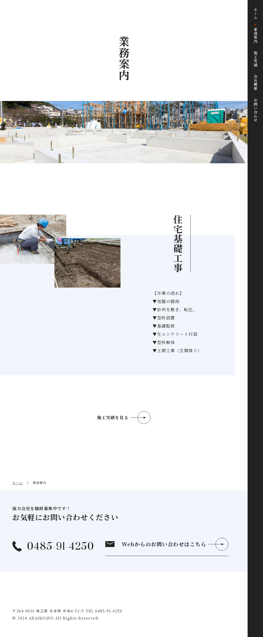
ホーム (17, 482)
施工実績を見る (113, 417)
